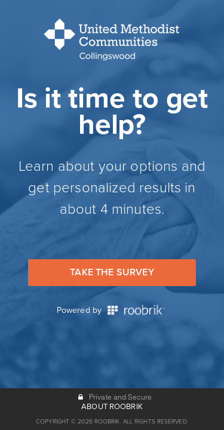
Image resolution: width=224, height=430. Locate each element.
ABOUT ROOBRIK (112, 406)
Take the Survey (112, 272)
